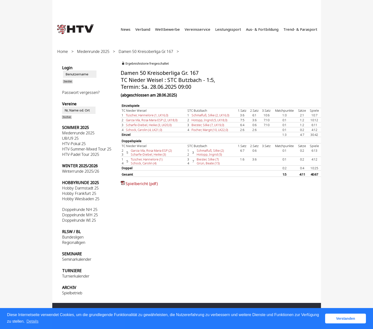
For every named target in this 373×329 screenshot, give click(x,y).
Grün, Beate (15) (208, 163)
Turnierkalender (75, 276)
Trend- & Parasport (300, 29)
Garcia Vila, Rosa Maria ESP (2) (151, 150)
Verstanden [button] (345, 318)
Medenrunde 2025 (93, 51)
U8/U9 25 (70, 138)
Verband (142, 29)
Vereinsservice (197, 29)
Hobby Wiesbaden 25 (80, 198)
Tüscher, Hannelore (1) (146, 159)
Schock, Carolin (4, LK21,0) (144, 130)
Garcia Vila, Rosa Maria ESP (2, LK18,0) (151, 120)
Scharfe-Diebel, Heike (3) (148, 154)
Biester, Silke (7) (208, 159)
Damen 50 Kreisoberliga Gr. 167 (145, 51)
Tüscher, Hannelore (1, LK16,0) (147, 115)
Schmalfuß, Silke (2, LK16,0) (210, 115)
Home (62, 51)
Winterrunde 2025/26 (80, 171)
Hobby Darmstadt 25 (80, 188)
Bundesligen (73, 237)
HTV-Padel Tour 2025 (80, 154)
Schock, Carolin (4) (143, 163)
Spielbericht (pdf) (142, 183)
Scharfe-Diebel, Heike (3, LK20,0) (148, 125)
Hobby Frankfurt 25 (79, 193)
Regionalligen (73, 242)
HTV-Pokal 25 (74, 143)
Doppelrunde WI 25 (79, 220)
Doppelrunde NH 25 (79, 209)
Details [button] (32, 321)
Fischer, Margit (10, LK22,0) (210, 130)
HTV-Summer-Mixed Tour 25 (86, 149)
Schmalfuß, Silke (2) (210, 150)
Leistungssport (228, 29)
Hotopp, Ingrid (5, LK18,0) (209, 120)
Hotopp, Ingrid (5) (209, 154)
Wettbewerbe (167, 29)
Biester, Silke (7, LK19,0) (208, 125)
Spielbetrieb (72, 293)
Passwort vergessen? (80, 92)
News (125, 29)
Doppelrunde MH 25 (80, 215)
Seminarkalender (76, 259)
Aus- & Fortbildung (262, 29)
